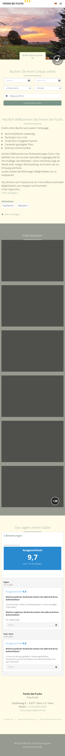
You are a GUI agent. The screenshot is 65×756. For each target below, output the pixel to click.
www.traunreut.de (32, 746)
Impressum (8, 719)
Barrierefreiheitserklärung (50, 719)
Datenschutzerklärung (26, 719)
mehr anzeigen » (10, 192)
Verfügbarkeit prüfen (33, 103)
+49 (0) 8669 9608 (37, 706)
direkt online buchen (32, 56)
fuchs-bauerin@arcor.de (32, 710)
